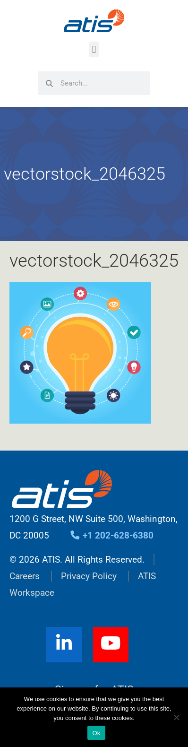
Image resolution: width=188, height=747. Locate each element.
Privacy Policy (89, 576)
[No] (176, 717)
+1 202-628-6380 (111, 535)
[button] (93, 49)
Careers (24, 576)
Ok (96, 733)
